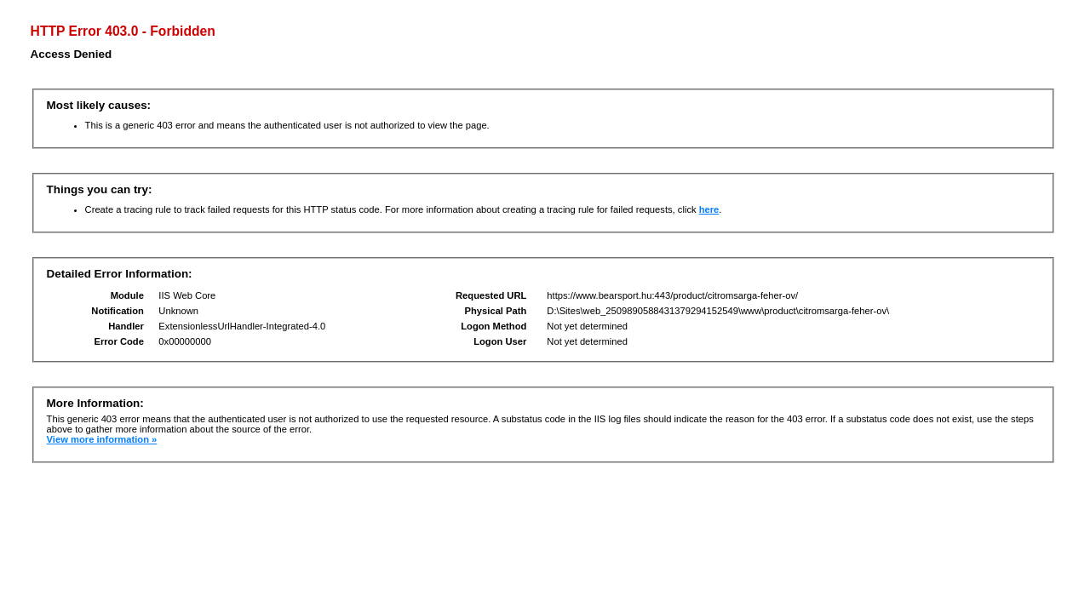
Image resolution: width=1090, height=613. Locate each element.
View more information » (102, 439)
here (709, 209)
